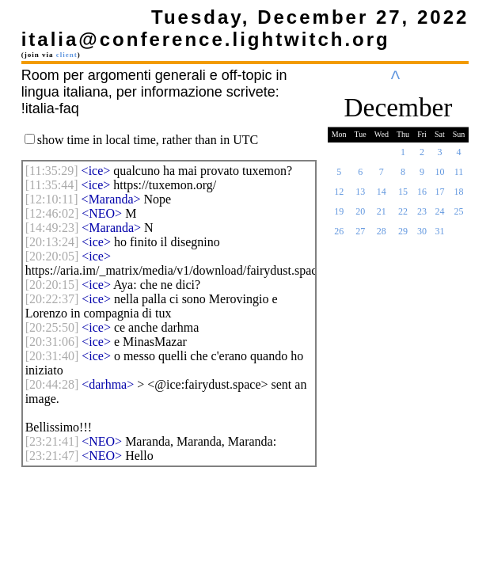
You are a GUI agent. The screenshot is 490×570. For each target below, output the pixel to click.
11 (459, 176)
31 (439, 235)
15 (403, 196)
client (67, 55)
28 (381, 235)
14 (381, 196)
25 (459, 216)
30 (422, 235)
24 (439, 216)
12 (339, 196)
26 (339, 235)
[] (51, 170)
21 (381, 216)
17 (439, 196)
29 (403, 235)
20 (360, 216)
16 (422, 196)
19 (339, 216)
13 (360, 196)
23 (422, 216)
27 (360, 235)
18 (459, 196)
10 (439, 176)
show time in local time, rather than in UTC (148, 139)
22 (403, 216)
